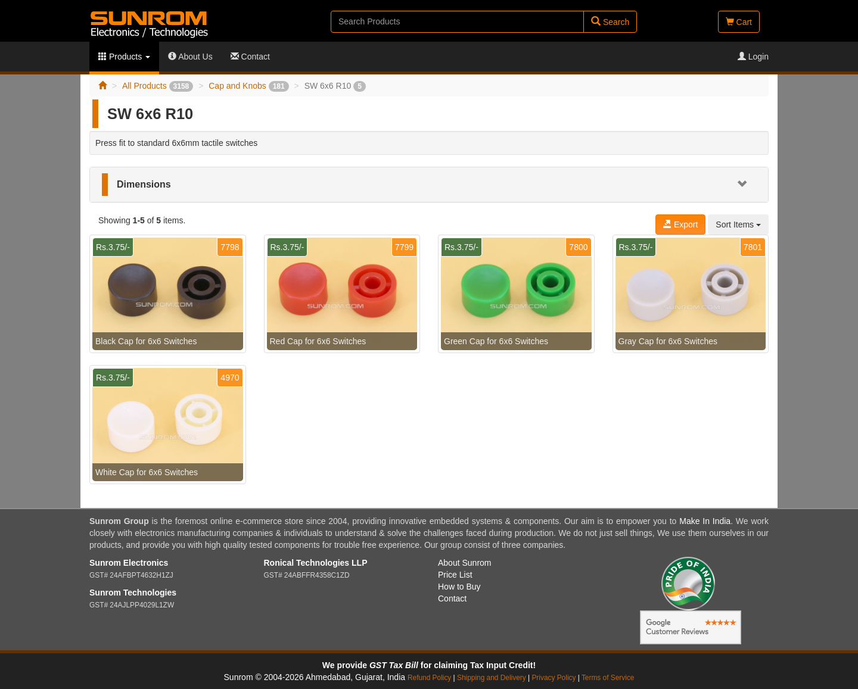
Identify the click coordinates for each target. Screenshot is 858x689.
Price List (455, 574)
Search (610, 22)
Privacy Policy (553, 678)
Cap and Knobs (248, 86)
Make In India (704, 521)
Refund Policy (429, 678)
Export (680, 224)
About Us (190, 56)
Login (753, 56)
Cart (739, 22)
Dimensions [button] (144, 184)
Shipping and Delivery (491, 678)
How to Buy (459, 586)
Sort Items (738, 224)
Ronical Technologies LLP (316, 563)
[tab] (429, 184)
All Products (157, 86)
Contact (250, 56)
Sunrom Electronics (128, 563)
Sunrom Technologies (132, 592)
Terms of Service (608, 678)
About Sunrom (465, 563)
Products (124, 56)
